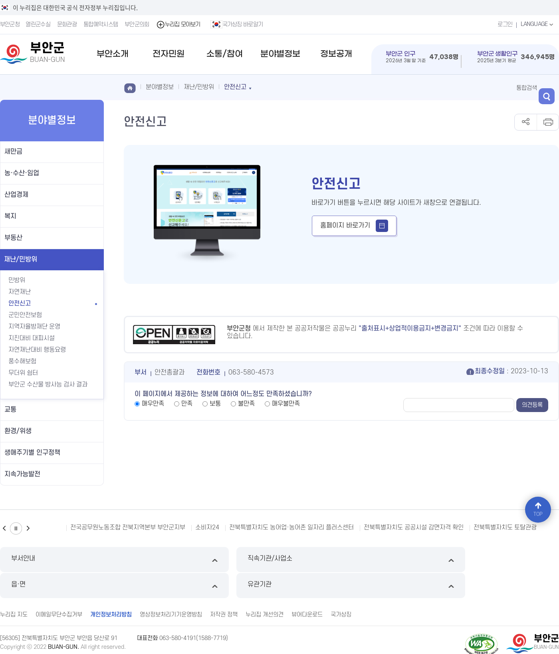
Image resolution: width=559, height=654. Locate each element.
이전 (4, 528)
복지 (10, 216)
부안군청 (10, 24)
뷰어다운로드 (307, 587)
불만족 (246, 403)
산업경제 (16, 194)
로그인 (503, 24)
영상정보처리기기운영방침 (171, 587)
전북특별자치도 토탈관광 (505, 527)
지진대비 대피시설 (31, 338)
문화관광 (67, 24)
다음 (28, 528)
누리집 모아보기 (179, 24)
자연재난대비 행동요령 (37, 349)
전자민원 (168, 54)
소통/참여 (224, 54)
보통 (215, 403)
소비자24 (207, 527)
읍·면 (351, 559)
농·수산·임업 (21, 173)
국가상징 (341, 587)
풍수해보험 (27, 361)
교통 (10, 409)
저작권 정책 (224, 587)
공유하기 (526, 122)
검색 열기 (551, 87)
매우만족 (153, 403)
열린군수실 (38, 24)
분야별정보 (280, 54)
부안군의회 (137, 24)
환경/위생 (18, 431)
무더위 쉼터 (23, 373)
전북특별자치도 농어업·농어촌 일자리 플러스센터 (291, 527)
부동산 (13, 238)
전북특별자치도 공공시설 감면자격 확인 (414, 527)
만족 (186, 403)
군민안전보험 (25, 315)
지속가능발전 (22, 474)
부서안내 (66, 559)
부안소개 (113, 54)
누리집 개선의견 (264, 587)
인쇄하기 (548, 122)
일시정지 (16, 528)
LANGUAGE (536, 24)
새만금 (13, 151)
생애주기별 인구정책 (32, 452)
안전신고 (19, 303)
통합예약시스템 (101, 24)
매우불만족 (286, 403)
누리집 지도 (14, 587)
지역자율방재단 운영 (34, 326)
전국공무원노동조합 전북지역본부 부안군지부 (127, 527)
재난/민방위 (20, 259)
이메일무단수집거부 (59, 587)
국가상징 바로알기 (237, 24)
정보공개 (336, 54)
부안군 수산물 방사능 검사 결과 (47, 384)
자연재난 (19, 291)
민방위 (16, 280)
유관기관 (493, 559)
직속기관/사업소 (208, 559)
